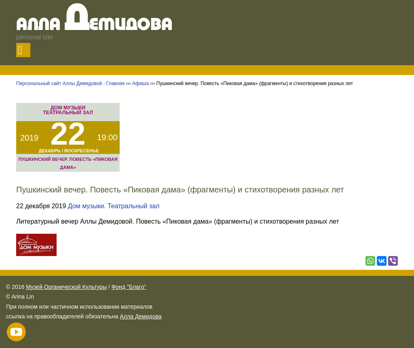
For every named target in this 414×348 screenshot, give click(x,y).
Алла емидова (94, 25)
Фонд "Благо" (129, 287)
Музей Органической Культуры (66, 287)
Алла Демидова (140, 316)
